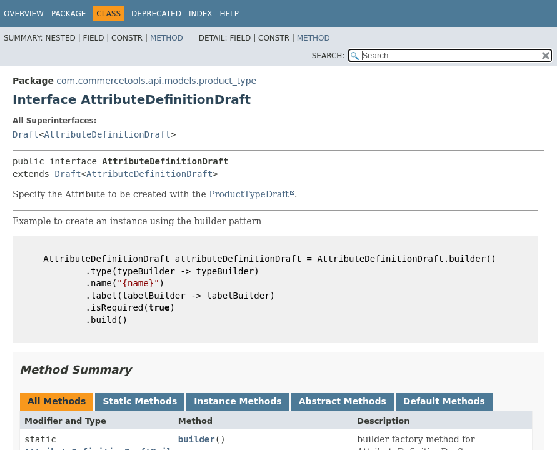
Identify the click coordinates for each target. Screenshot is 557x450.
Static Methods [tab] (140, 401)
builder (196, 439)
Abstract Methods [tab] (342, 401)
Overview (24, 13)
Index (201, 13)
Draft (26, 134)
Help (229, 13)
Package (68, 13)
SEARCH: (328, 55)
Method (166, 38)
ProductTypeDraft (249, 194)
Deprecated (156, 13)
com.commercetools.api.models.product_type (156, 81)
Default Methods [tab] (444, 401)
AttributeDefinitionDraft (107, 134)
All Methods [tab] (57, 401)
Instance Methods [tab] (237, 401)
